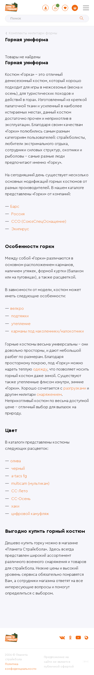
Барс (14, 206)
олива (15, 461)
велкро (17, 308)
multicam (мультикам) (30, 484)
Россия (18, 214)
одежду (40, 369)
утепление (21, 324)
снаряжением (49, 394)
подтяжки (20, 316)
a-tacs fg (19, 476)
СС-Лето (19, 491)
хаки (15, 506)
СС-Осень (21, 499)
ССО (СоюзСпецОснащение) (38, 222)
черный (18, 468)
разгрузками (74, 388)
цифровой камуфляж (30, 514)
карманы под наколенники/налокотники (47, 331)
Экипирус (20, 229)
